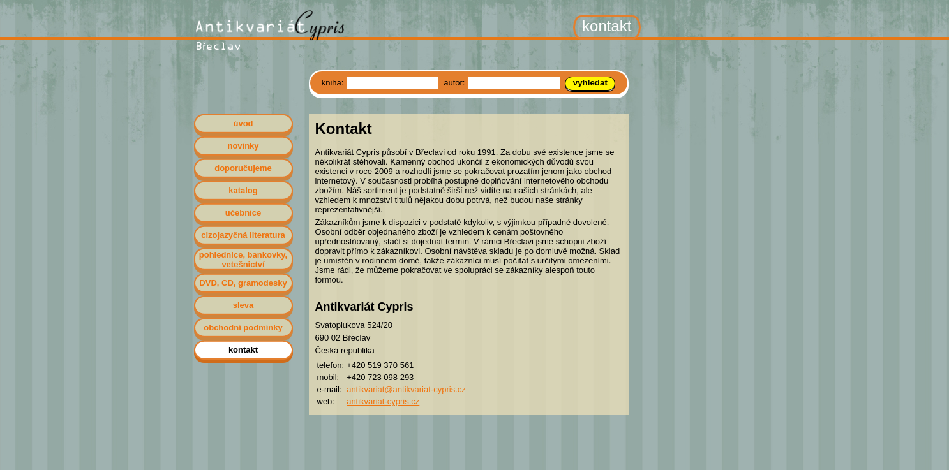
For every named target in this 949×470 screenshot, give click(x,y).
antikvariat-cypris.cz (383, 401)
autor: (455, 82)
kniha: (334, 82)
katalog (243, 190)
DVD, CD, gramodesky (243, 283)
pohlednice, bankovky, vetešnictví (243, 259)
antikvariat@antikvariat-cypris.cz (406, 389)
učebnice (243, 212)
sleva (243, 305)
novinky (242, 146)
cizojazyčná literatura (243, 235)
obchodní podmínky (243, 327)
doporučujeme (243, 168)
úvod (243, 123)
